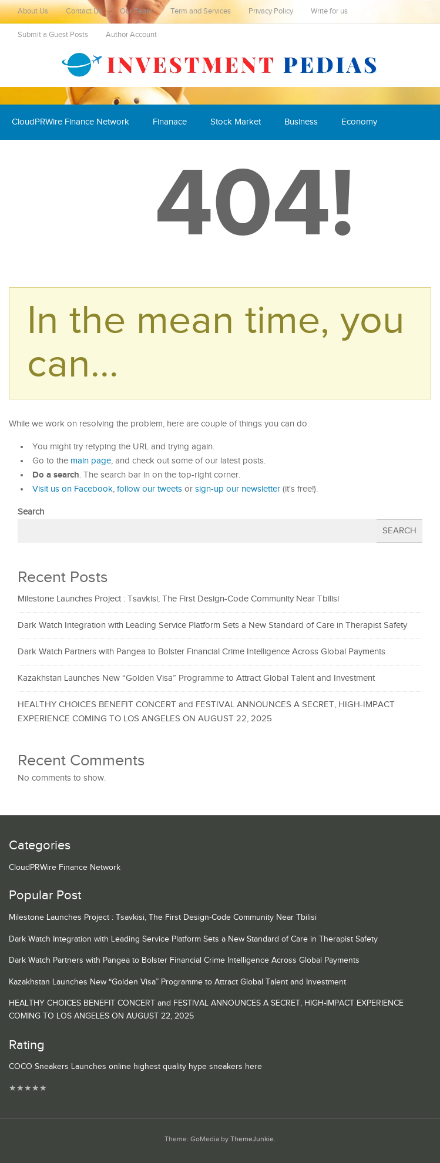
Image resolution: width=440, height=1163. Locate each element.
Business (301, 122)
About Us (33, 11)
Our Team (136, 11)
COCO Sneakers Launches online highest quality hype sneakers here (135, 1066)
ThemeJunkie (252, 1139)
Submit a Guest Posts (53, 35)
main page (90, 461)
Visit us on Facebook (72, 489)
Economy (359, 122)
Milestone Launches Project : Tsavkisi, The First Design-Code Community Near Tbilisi (178, 599)
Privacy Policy (270, 11)
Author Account (131, 35)
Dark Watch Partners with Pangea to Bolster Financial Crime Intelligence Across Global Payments (201, 652)
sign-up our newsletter (237, 489)
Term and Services (200, 11)
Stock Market (235, 122)
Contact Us (84, 11)
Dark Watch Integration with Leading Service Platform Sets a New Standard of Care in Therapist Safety (212, 625)
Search (31, 512)
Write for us (329, 11)
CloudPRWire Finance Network (70, 122)
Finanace (170, 122)
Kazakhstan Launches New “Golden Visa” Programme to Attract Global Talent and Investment (196, 678)
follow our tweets (149, 489)
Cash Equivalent (42, 157)
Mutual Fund (119, 157)
